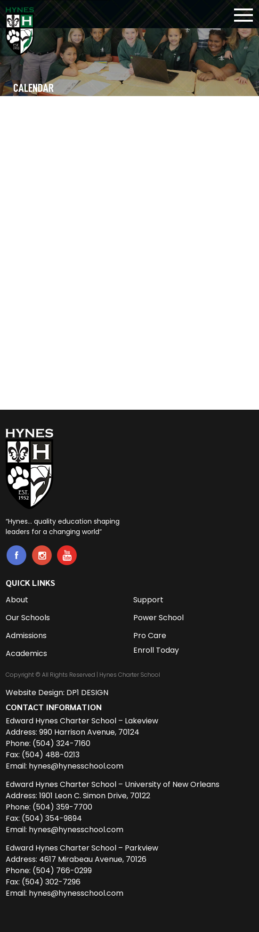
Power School (158, 617)
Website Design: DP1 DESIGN (57, 692)
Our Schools (28, 617)
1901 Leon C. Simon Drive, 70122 (94, 795)
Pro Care (149, 635)
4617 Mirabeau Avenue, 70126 (92, 859)
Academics (26, 653)
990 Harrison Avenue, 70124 (89, 732)
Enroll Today (156, 650)
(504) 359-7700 (62, 807)
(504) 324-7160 (61, 743)
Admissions (26, 635)
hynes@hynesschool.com (76, 766)
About (17, 599)
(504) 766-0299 (62, 870)
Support (148, 599)
